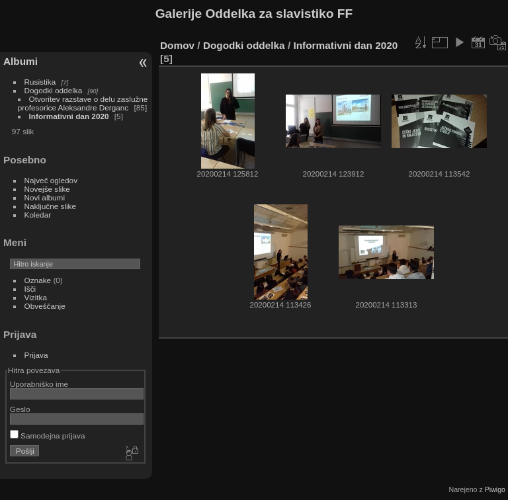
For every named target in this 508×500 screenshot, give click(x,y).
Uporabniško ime (39, 384)
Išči (30, 288)
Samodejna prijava (47, 435)
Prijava (36, 355)
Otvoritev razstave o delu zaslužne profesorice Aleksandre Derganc (83, 103)
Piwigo (495, 489)
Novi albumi (44, 197)
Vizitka (35, 297)
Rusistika (40, 81)
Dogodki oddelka (53, 90)
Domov (177, 45)
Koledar (38, 214)
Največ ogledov (50, 180)
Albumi (20, 61)
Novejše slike (47, 189)
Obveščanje (44, 306)
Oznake (38, 280)
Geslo (20, 409)
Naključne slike (50, 206)
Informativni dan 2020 (69, 116)
